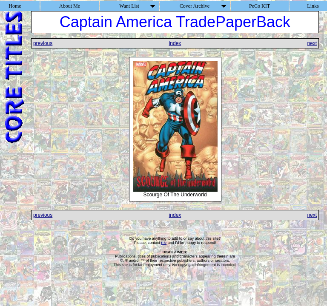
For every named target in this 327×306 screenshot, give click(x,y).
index (175, 43)
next (312, 43)
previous (42, 43)
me (164, 243)
